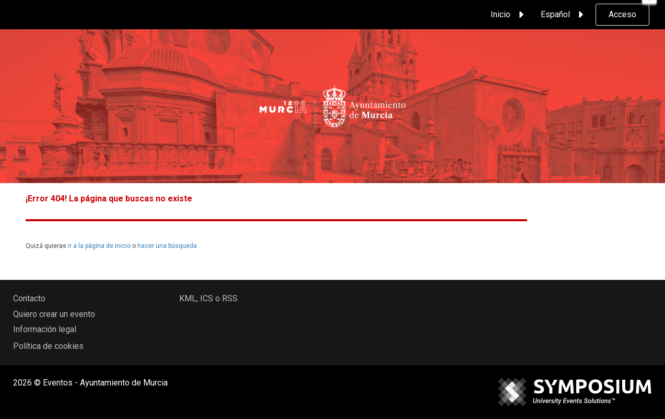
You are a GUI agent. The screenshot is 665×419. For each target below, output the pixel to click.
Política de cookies (48, 346)
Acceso (622, 14)
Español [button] (564, 14)
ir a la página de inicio (99, 246)
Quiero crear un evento (54, 314)
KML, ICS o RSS (208, 298)
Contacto (29, 298)
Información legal (44, 329)
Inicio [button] (509, 14)
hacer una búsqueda (167, 246)
